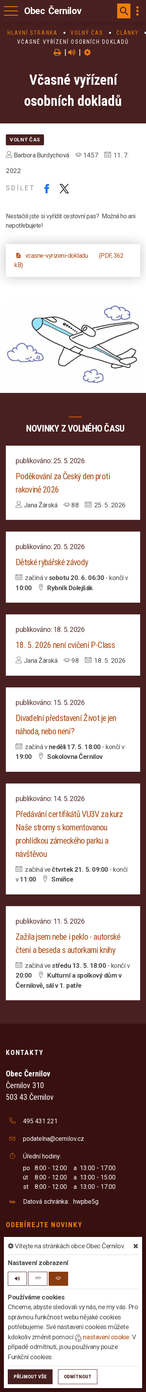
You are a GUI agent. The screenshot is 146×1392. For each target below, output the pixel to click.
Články (127, 33)
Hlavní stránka (32, 33)
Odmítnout (77, 1377)
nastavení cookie (102, 1337)
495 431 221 (40, 1121)
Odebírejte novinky (44, 1225)
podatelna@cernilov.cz (53, 1138)
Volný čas (86, 33)
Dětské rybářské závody (52, 562)
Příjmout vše (30, 1377)
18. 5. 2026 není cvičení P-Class (65, 645)
